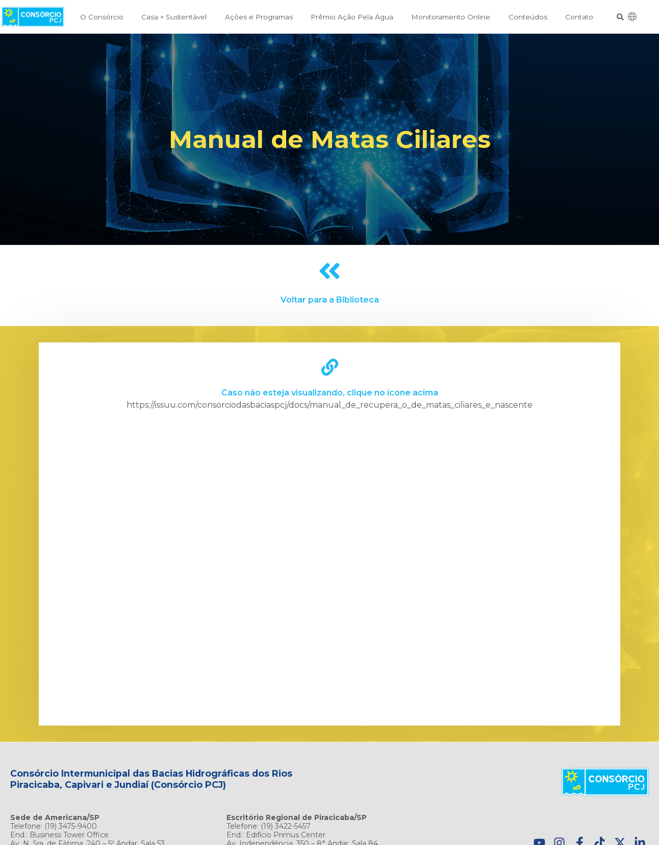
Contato (579, 17)
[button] (620, 17)
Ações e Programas (259, 17)
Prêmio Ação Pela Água (352, 17)
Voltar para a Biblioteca (330, 300)
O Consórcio (101, 17)
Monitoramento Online (450, 17)
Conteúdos (528, 17)
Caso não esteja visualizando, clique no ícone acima (329, 392)
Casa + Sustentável (174, 17)
